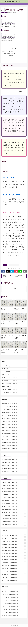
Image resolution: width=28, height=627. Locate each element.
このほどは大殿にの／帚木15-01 (14, 446)
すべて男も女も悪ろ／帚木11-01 (14, 434)
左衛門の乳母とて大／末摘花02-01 (14, 594)
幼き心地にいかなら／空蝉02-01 (14, 463)
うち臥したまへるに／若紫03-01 (14, 541)
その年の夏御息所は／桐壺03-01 (14, 372)
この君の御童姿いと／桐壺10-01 (14, 393)
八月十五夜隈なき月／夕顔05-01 (14, 495)
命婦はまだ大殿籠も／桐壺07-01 (14, 384)
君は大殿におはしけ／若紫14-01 (14, 574)
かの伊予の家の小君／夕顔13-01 (14, 519)
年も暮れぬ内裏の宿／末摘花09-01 (14, 615)
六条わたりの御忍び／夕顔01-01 (14, 483)
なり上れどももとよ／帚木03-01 (14, 410)
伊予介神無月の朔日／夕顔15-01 (14, 525)
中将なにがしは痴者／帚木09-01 (14, 428)
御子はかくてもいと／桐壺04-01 (14, 375)
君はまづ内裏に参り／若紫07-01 (14, 553)
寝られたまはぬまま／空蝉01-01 (14, 460)
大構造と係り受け (11, 53)
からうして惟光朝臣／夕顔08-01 (14, 504)
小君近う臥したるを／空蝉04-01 (14, 469)
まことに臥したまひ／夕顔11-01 (14, 513)
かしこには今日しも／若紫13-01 (14, 571)
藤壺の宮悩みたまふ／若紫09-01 (14, 559)
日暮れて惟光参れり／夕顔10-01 (14, 510)
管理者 (14, 288)
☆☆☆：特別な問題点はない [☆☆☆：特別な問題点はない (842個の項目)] (8, 26)
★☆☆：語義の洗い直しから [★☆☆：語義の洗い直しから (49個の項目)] (8, 24)
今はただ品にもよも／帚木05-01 (14, 416)
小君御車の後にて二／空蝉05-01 (14, 472)
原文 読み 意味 (8, 51)
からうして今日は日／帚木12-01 (14, 437)
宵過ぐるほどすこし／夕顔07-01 (14, 501)
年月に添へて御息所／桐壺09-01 (14, 390)
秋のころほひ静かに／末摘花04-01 (14, 600)
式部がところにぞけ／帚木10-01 (14, 431)
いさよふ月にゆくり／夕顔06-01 (14, 498)
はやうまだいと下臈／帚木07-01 (14, 422)
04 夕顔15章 (4, 12)
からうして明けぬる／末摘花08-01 (14, 612)
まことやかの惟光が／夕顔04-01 (14, 492)
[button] (3, 271)
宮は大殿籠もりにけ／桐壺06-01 (14, 381)
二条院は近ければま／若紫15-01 (14, 577)
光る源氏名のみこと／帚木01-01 (14, 404)
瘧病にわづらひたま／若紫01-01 (14, 536)
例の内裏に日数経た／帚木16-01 (14, 449)
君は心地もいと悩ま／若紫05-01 (14, 547)
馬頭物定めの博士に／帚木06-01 (14, 419)
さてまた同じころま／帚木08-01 (14, 425)
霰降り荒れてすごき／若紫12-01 (14, 568)
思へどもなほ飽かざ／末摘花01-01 (14, 591)
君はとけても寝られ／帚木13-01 (14, 440)
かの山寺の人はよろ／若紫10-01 (14, 562)
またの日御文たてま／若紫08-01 (14, 556)
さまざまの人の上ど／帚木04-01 (14, 413)
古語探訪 (11, 55)
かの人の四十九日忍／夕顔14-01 (14, 522)
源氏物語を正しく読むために (14, 1)
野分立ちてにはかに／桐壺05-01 (14, 378)
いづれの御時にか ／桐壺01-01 (14, 366)
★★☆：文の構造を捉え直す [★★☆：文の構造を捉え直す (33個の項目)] (8, 22)
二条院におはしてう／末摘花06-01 (14, 606)
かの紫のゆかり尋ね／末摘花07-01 (14, 609)
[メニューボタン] (1, 1)
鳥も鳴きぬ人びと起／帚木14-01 (14, 443)
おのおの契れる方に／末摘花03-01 (14, 597)
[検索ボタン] (26, 1)
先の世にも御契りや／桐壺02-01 (14, 369)
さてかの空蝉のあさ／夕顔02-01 (14, 486)
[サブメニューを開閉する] (25, 366)
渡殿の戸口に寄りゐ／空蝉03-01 (14, 466)
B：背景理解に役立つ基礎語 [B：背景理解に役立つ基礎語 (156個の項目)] (8, 36)
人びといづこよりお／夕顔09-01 (14, 507)
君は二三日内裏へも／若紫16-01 (14, 580)
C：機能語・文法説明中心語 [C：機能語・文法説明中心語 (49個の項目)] (8, 38)
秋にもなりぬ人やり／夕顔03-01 (14, 489)
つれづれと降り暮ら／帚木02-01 (14, 407)
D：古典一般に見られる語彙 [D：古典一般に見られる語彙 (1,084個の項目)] (8, 40)
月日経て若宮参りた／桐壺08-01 (14, 387)
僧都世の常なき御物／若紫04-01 (14, 544)
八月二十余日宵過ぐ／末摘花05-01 (14, 603)
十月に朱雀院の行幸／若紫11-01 (14, 565)
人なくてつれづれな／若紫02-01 (14, 538)
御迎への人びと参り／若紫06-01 (14, 550)
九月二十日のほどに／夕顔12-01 (14, 516)
